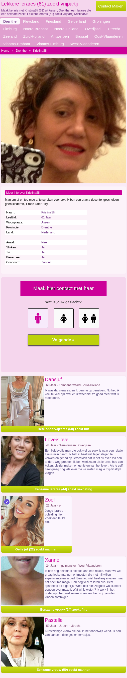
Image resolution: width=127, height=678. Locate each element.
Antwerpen (60, 36)
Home (5, 50)
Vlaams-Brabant (16, 44)
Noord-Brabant (35, 29)
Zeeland (10, 36)
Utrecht (114, 29)
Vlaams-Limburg (50, 44)
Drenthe (9, 21)
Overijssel (93, 29)
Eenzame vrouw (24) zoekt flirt (63, 609)
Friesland (53, 21)
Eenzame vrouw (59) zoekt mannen (63, 670)
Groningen (101, 21)
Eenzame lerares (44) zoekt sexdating (63, 489)
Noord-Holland (66, 29)
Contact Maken (111, 6)
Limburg (10, 29)
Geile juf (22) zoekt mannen (36, 549)
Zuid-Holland (33, 36)
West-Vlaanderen (84, 44)
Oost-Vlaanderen (108, 36)
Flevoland (31, 21)
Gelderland (77, 21)
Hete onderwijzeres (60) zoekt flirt (63, 429)
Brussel (81, 36)
